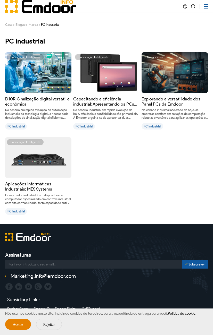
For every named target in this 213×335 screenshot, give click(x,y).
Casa (9, 25)
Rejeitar (49, 325)
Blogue (20, 25)
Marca (33, 25)
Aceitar (18, 324)
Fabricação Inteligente (25, 57)
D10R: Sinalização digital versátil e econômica (37, 101)
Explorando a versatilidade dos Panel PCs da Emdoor (171, 101)
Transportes (154, 57)
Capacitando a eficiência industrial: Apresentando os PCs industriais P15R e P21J (103, 101)
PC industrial (50, 25)
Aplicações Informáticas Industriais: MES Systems (28, 186)
